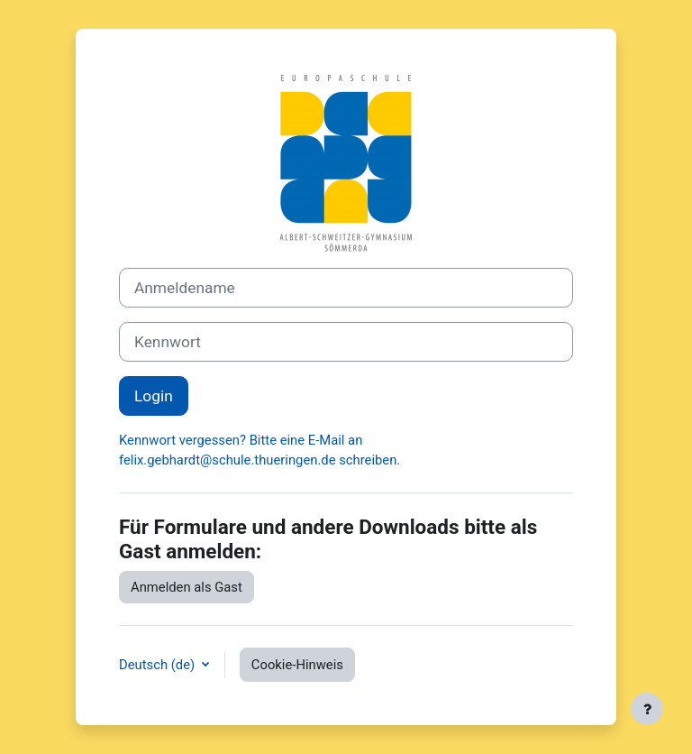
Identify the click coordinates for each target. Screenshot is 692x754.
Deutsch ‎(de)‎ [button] (158, 665)
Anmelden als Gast (186, 587)
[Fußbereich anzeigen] (647, 709)
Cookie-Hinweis (297, 665)
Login (153, 396)
